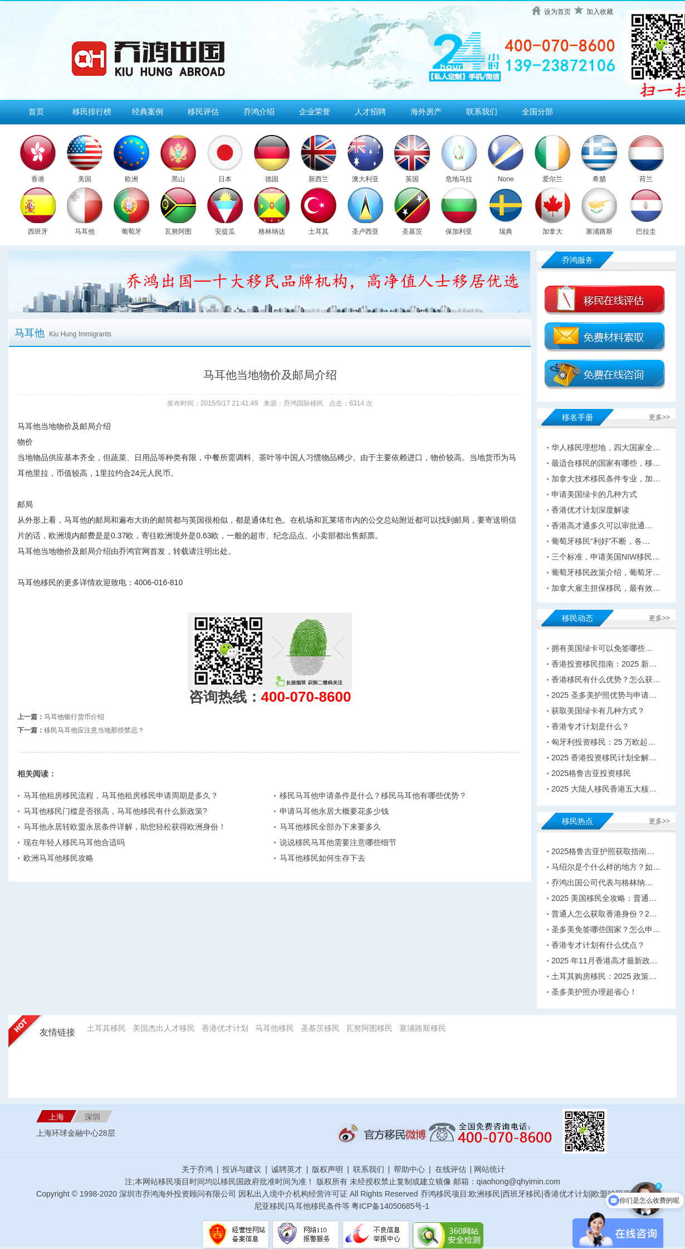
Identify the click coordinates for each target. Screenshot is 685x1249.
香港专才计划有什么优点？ (598, 945)
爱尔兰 (552, 179)
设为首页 (557, 12)
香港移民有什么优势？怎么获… (605, 679)
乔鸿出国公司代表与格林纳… (602, 882)
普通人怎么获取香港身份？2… (604, 913)
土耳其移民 (106, 1028)
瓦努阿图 (178, 231)
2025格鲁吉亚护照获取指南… (602, 851)
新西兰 (319, 179)
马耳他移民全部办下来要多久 (330, 826)
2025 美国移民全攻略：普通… (604, 898)
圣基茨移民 (320, 1028)
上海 (56, 1116)
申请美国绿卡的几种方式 (594, 494)
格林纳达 (271, 231)
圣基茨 (412, 231)
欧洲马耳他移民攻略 (58, 857)
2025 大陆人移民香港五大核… (604, 788)
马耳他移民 (274, 1028)
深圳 (92, 1116)
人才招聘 (370, 111)
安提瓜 (225, 231)
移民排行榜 (91, 111)
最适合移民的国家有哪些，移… (605, 463)
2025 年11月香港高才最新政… (604, 960)
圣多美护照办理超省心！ (594, 991)
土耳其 (319, 231)
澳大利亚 (365, 179)
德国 (271, 179)
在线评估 (451, 1169)
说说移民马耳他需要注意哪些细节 (338, 842)
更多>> (659, 417)
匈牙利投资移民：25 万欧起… (603, 741)
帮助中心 (409, 1169)
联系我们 (481, 111)
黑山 (178, 179)
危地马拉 (459, 179)
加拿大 (552, 231)
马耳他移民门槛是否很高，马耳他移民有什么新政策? (115, 811)
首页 (36, 111)
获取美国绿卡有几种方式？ (598, 710)
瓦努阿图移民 (369, 1028)
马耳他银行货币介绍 (74, 717)
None (506, 179)
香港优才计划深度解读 (590, 509)
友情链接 (57, 1032)
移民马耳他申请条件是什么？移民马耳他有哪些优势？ (373, 795)
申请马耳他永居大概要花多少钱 (334, 811)
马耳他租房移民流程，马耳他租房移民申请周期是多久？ (120, 795)
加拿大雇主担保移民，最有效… (605, 587)
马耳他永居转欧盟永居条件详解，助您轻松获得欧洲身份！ (124, 826)
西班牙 (38, 231)
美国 (84, 179)
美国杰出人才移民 (164, 1028)
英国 (412, 179)
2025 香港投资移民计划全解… (604, 757)
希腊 (599, 179)
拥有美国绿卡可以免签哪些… (602, 648)
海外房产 (426, 111)
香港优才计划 (225, 1028)
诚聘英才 (286, 1169)
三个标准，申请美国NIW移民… (605, 556)
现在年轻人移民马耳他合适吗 (74, 842)
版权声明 (327, 1169)
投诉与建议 (241, 1169)
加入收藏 (599, 12)
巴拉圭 (646, 231)
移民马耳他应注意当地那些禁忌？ (94, 730)
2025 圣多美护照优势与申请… (604, 695)
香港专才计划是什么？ (590, 726)
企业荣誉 (314, 111)
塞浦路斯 (599, 231)
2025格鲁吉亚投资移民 (591, 773)
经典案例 (147, 111)
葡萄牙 (131, 231)
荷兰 (646, 179)
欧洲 (131, 179)
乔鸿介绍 (259, 111)
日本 (225, 179)
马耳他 (85, 231)
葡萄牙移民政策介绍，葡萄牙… (605, 572)
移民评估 (203, 111)
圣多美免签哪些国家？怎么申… (605, 929)
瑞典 (505, 231)
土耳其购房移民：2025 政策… (604, 976)
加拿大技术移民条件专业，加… (605, 478)
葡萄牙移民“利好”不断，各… (600, 541)
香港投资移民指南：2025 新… (604, 663)
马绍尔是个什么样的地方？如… (605, 866)
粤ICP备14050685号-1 (390, 1206)
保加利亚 (459, 231)
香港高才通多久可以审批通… (602, 525)
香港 (38, 179)
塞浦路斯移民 (422, 1028)
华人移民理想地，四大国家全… (605, 447)
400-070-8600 (306, 696)
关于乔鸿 (197, 1169)
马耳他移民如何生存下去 (322, 857)
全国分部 (537, 111)
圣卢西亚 (365, 231)
